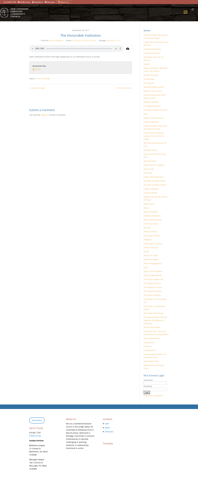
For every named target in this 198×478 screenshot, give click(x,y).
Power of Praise (150, 231)
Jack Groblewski (56, 40)
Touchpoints (149, 342)
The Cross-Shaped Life (153, 279)
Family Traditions (151, 122)
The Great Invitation (152, 295)
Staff (107, 423)
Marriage (46, 78)
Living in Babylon (151, 189)
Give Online (37, 420)
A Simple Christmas (152, 53)
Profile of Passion (151, 247)
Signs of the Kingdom (153, 271)
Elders (107, 427)
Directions (109, 431)
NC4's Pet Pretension (153, 219)
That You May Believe (153, 275)
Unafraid (147, 346)
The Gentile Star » (124, 88)
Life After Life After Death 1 (155, 185)
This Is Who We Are (152, 338)
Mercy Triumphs (151, 211)
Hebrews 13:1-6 (113, 40)
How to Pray (149, 169)
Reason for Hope (151, 255)
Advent (147, 64)
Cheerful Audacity (151, 102)
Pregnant (147, 239)
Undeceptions (150, 350)
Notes (36, 69)
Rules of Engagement (153, 263)
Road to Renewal (151, 259)
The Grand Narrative (152, 291)
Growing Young (150, 150)
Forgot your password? (153, 395)
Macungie (51, 2)
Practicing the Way (152, 235)
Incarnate (148, 173)
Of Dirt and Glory (151, 223)
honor (38, 78)
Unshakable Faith (151, 361)
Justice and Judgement (153, 177)
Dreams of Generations (154, 118)
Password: (148, 386)
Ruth (146, 267)
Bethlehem (38, 2)
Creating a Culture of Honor (84, 40)
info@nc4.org (35, 436)
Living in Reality (150, 193)
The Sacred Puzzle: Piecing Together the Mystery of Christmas (155, 320)
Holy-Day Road (150, 161)
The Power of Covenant (153, 313)
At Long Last (149, 83)
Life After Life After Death (155, 181)
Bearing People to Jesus (154, 87)
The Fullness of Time (152, 287)
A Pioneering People (152, 49)
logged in (45, 115)
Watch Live (65, 2)
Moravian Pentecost (152, 215)
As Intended (149, 79)
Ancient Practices (151, 75)
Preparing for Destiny (153, 243)
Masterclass (149, 204)
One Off (147, 227)
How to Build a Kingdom (154, 165)
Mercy (146, 208)
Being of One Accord (152, 91)
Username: (148, 380)
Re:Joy (146, 251)
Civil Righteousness (152, 106)
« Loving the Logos (37, 88)
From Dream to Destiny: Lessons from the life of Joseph (154, 136)
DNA (145, 114)
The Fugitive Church (152, 283)
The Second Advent (152, 327)
